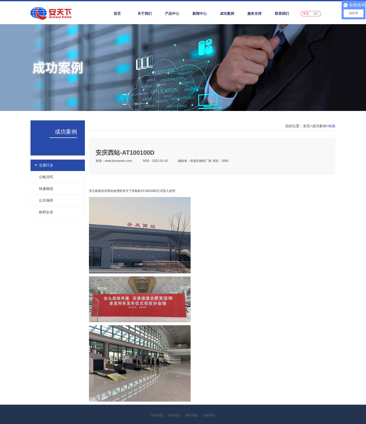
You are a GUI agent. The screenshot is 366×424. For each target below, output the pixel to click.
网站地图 (192, 415)
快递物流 (46, 189)
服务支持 (254, 13)
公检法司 (46, 177)
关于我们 (145, 13)
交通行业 (46, 165)
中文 (306, 13)
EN (316, 13)
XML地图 (157, 415)
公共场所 (46, 200)
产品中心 (172, 13)
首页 (117, 13)
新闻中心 (199, 13)
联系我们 (282, 13)
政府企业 (46, 212)
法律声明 (209, 415)
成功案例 (227, 13)
